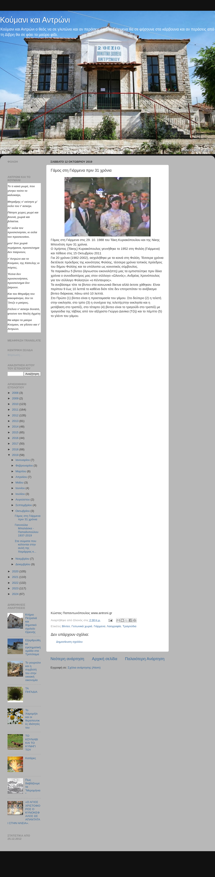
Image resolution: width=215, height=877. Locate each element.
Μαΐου (19, 482)
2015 (15, 432)
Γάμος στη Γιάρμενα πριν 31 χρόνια (27, 517)
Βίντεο (66, 626)
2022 (15, 582)
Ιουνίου (20, 488)
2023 (15, 588)
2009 (15, 398)
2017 (15, 443)
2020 (15, 571)
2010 (15, 404)
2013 (15, 421)
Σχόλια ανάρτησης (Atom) (84, 667)
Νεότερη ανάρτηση (67, 658)
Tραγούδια (129, 626)
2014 (15, 426)
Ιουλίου (20, 494)
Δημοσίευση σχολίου (69, 641)
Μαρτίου (21, 471)
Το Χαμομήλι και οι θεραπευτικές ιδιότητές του (32, 719)
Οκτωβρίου (23, 511)
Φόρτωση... (15, 355)
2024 (15, 594)
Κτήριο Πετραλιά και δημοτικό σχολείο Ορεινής (31, 623)
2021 (15, 577)
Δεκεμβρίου (23, 564)
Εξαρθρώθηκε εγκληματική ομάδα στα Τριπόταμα (33, 647)
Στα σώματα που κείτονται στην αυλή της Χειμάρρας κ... (25, 546)
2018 (15, 449)
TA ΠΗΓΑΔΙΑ (31, 690)
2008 (15, 392)
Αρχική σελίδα (104, 658)
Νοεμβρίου (22, 558)
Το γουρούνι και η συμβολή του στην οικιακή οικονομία (33, 671)
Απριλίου (21, 477)
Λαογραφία (114, 626)
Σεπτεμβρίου (24, 505)
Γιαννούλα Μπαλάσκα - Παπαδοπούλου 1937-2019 (26, 530)
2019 (15, 455)
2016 (15, 438)
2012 (15, 415)
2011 (15, 409)
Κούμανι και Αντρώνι (35, 19)
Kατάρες (30, 758)
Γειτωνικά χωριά (82, 626)
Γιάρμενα (99, 626)
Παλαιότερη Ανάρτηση (144, 658)
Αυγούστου (23, 499)
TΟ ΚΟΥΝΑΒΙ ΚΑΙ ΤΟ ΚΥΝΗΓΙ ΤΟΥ (31, 742)
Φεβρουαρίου (24, 465)
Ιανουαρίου (23, 460)
